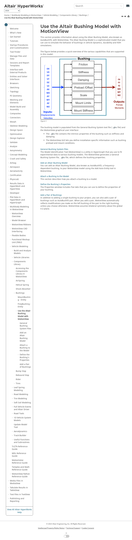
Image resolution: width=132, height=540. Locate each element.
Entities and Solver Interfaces (18, 78)
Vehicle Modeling (50, 15)
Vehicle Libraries (21, 257)
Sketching (14, 87)
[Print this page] (129, 16)
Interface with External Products (18, 71)
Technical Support (73, 528)
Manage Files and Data (18, 57)
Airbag (13, 162)
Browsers (14, 83)
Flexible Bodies (19, 235)
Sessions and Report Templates (19, 64)
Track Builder (20, 435)
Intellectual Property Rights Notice (51, 528)
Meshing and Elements (16, 101)
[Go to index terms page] (125, 7)
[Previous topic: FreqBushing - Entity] (123, 16)
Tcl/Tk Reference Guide (20, 448)
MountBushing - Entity (24, 298)
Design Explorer (17, 138)
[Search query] (99, 6)
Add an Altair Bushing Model (54, 162)
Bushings (83, 15)
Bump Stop (21, 371)
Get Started (15, 36)
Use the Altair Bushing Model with (23, 18)
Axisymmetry (16, 150)
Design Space (16, 130)
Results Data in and (17, 186)
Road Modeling (21, 394)
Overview (17, 215)
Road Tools (19, 413)
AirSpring (20, 280)
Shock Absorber (23, 288)
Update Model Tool (20, 426)
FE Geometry (16, 95)
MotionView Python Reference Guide (21, 475)
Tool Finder (15, 51)
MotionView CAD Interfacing (19, 230)
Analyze (13, 146)
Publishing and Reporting (17, 500)
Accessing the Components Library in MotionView (22, 272)
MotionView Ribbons (21, 224)
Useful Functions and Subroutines (22, 441)
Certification (15, 175)
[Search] (120, 6)
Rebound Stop (22, 375)
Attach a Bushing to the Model (25, 348)
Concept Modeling (18, 154)
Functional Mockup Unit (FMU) (21, 241)
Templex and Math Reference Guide (21, 468)
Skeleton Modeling (18, 125)
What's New (15, 32)
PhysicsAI (14, 179)
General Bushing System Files (25, 326)
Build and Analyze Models (22, 252)
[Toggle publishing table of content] (6, 24)
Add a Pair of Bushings (25, 366)
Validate (13, 142)
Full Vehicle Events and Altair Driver (22, 408)
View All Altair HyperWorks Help (19, 511)
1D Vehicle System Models (22, 419)
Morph (13, 121)
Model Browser (19, 220)
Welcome (14, 28)
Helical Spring (22, 284)
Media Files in (16, 482)
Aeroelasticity (16, 171)
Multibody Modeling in (26, 15)
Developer (14, 193)
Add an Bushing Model (24, 336)
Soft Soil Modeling (22, 402)
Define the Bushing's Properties (25, 357)
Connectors (15, 117)
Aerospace (15, 167)
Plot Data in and (17, 200)
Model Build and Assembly (17, 108)
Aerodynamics (20, 431)
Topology (14, 91)
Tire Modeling (20, 398)
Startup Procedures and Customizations (19, 46)
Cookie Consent (88, 528)
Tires (18, 383)
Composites (15, 113)
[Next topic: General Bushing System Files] (125, 16)
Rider (18, 379)
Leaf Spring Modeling (19, 389)
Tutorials (14, 41)
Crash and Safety (18, 158)
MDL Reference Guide (19, 455)
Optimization (16, 134)
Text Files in (20, 494)
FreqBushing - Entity (24, 305)
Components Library (68, 15)
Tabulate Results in (19, 489)
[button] (9, 28)
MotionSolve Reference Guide (20, 461)
